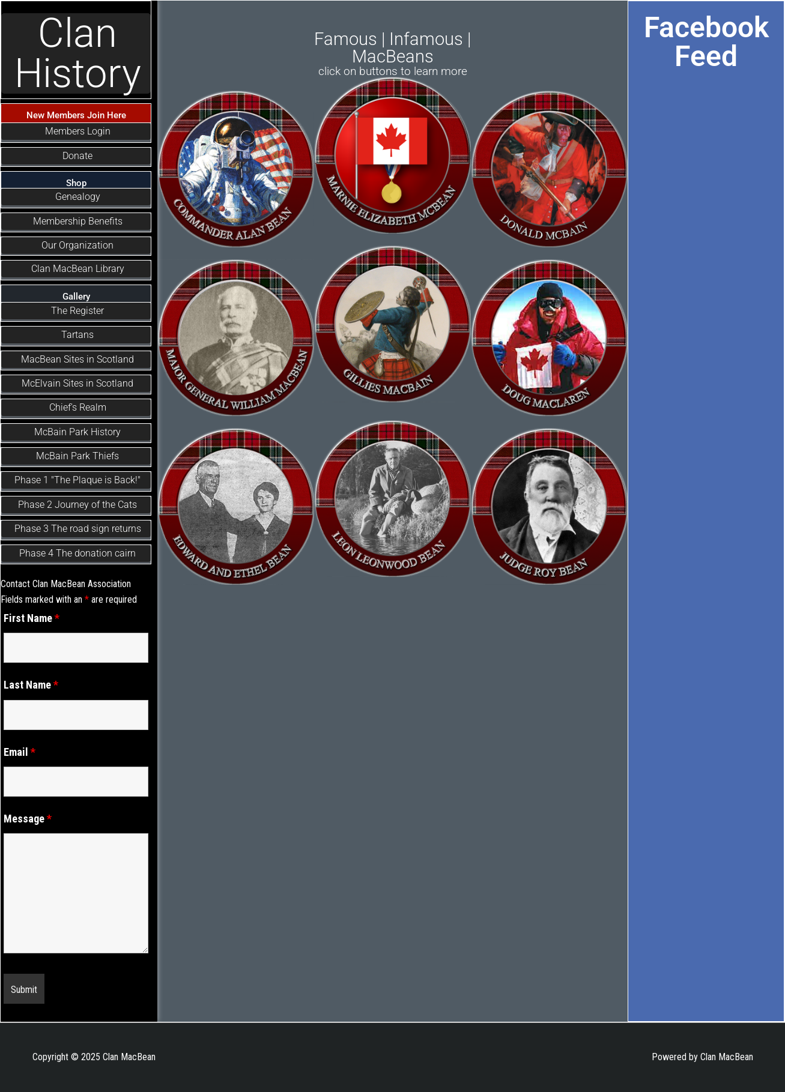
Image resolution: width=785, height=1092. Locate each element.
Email (19, 752)
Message (28, 818)
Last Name (31, 684)
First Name (31, 618)
